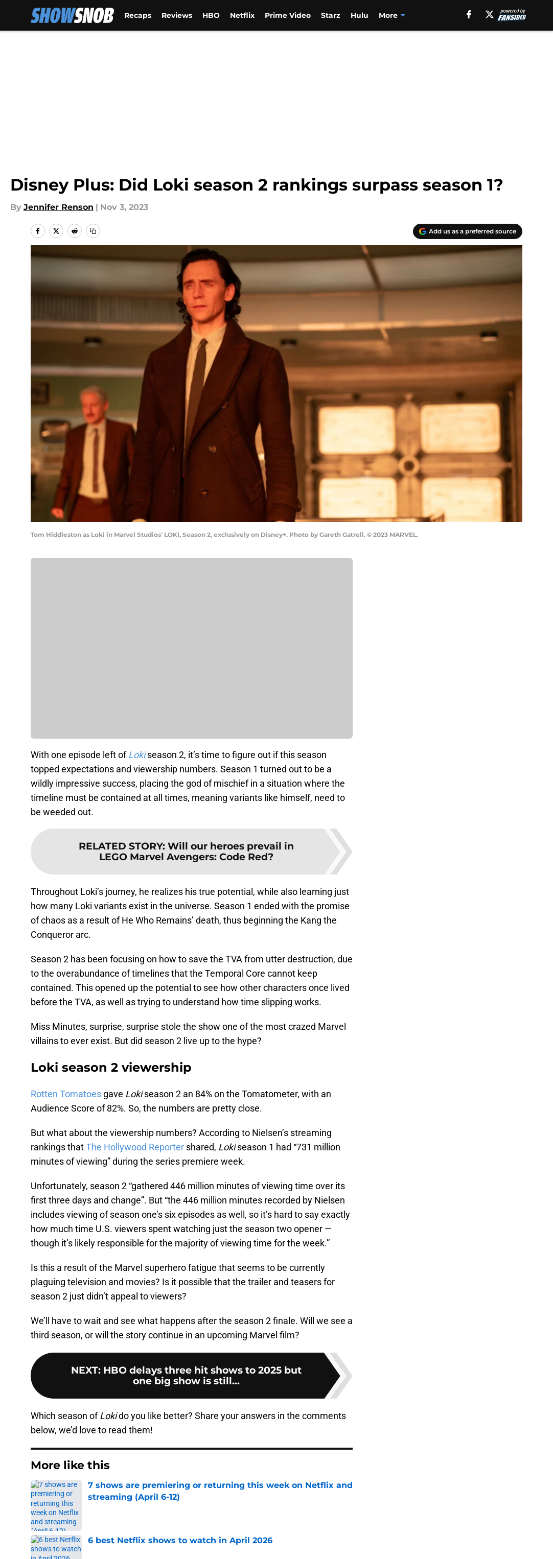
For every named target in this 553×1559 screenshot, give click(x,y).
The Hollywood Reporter (135, 1147)
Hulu (359, 15)
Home (42, 1496)
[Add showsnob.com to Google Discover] (467, 231)
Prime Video (288, 15)
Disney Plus (85, 1496)
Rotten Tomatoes (66, 1094)
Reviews (177, 15)
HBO (211, 15)
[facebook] (502, 14)
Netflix (242, 15)
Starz (330, 15)
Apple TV (438, 15)
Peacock (394, 15)
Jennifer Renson (59, 207)
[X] (522, 14)
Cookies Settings (191, 654)
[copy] (93, 231)
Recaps (137, 15)
